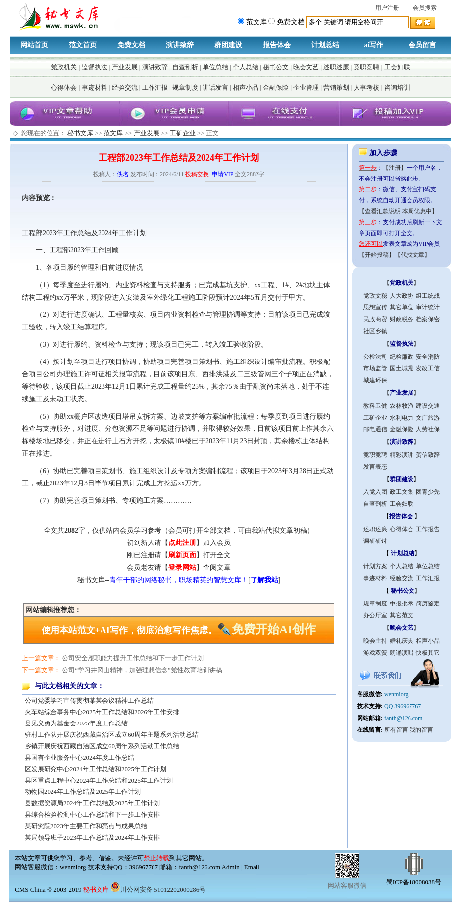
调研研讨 (375, 541)
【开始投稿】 (377, 254)
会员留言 (422, 45)
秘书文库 (80, 133)
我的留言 (421, 729)
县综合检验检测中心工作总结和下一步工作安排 (92, 814)
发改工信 (428, 368)
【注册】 (395, 167)
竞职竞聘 (366, 67)
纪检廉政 (401, 356)
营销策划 (336, 87)
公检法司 (375, 356)
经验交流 (125, 87)
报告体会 (277, 45)
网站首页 (34, 45)
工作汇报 (155, 87)
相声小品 (245, 87)
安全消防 (428, 356)
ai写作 (374, 45)
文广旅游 (428, 417)
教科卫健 (375, 405)
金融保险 (276, 87)
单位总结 (215, 67)
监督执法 (94, 67)
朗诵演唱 (401, 652)
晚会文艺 (306, 67)
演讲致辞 (180, 45)
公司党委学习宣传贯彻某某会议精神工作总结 (89, 700)
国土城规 (401, 368)
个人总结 (245, 67)
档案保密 (428, 319)
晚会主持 (375, 640)
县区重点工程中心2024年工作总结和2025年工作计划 (99, 780)
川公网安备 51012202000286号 (157, 889)
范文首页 (83, 45)
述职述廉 (336, 67)
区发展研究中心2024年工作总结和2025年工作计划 (95, 769)
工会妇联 (397, 67)
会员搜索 (425, 7)
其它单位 (401, 307)
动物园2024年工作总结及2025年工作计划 (83, 791)
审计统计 (428, 307)
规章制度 (185, 87)
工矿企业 (183, 133)
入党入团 (375, 491)
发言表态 (375, 466)
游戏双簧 (375, 652)
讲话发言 (215, 87)
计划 (140, 233)
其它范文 (401, 615)
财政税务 (401, 319)
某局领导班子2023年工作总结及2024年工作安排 (92, 837)
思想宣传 (375, 307)
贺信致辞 (428, 454)
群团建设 (228, 45)
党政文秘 (375, 295)
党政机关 (64, 67)
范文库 (113, 133)
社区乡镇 (375, 331)
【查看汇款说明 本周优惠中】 (398, 211)
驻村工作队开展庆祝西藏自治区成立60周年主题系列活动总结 (112, 734)
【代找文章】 (412, 254)
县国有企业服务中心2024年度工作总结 (79, 757)
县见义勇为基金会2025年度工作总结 (76, 723)
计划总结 (325, 45)
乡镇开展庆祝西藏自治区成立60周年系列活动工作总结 (102, 746)
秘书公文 (276, 67)
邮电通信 (375, 429)
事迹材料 (94, 87)
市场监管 (375, 368)
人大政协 (401, 295)
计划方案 (375, 566)
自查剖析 (185, 67)
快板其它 (428, 652)
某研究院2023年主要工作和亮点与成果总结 (86, 826)
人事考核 (366, 87)
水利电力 (401, 417)
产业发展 (125, 67)
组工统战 (428, 295)
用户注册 (387, 7)
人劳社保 (428, 429)
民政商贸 (375, 319)
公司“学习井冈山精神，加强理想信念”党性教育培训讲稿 (142, 670)
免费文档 (131, 45)
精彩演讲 (401, 454)
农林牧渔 (401, 405)
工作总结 (77, 233)
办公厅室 (375, 615)
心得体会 (64, 87)
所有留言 (396, 729)
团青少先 (428, 491)
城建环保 (375, 380)
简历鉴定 (428, 603)
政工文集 (401, 491)
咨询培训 (397, 87)
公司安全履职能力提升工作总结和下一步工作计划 (133, 658)
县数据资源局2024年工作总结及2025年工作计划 (92, 803)
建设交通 (428, 405)
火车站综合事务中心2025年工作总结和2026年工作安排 (102, 712)
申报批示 (401, 603)
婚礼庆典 (401, 640)
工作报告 (428, 529)
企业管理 (306, 87)
